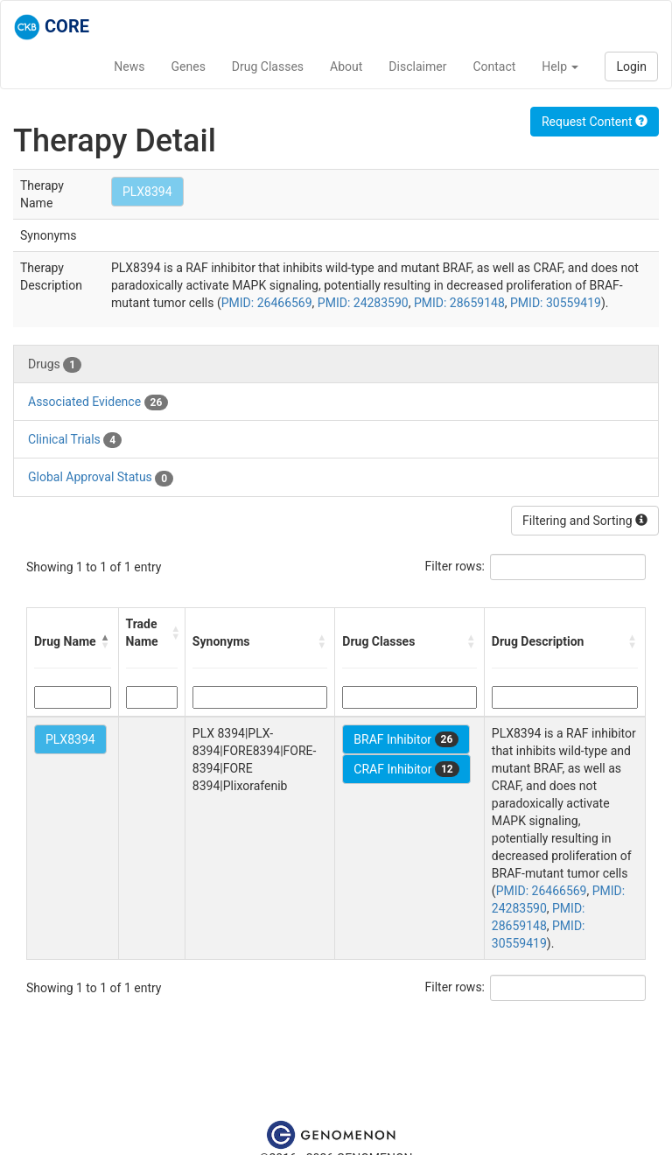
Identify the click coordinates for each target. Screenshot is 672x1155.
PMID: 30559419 (555, 303)
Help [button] (560, 67)
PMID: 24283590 (363, 303)
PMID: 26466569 (266, 303)
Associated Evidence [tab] (98, 402)
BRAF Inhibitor (406, 739)
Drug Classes (268, 67)
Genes (189, 67)
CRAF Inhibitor (406, 769)
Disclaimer (417, 67)
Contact (493, 67)
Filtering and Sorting (585, 521)
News (129, 67)
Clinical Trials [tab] (75, 440)
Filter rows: (455, 566)
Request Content (595, 122)
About (346, 67)
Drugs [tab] (54, 365)
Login (631, 67)
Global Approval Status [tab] (100, 478)
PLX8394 (147, 192)
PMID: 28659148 (459, 303)
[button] (106, 641)
